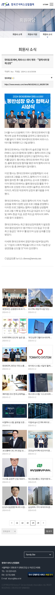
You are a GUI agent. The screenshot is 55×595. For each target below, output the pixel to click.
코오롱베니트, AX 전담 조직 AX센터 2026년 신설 (22, 451)
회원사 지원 (32, 34)
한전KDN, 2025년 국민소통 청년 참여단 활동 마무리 (23, 366)
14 (33, 523)
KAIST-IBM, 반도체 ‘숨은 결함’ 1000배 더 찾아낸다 (22, 337)
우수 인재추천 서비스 (40, 574)
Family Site (30, 554)
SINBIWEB (25, 587)
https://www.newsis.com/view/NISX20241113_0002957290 (26, 84)
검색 (50, 531)
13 (27, 523)
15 (38, 523)
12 (22, 523)
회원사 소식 (47, 34)
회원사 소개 (17, 34)
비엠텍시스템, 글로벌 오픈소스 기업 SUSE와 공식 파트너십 (26, 422)
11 (17, 523)
